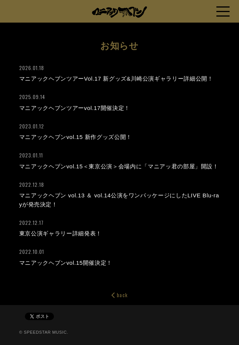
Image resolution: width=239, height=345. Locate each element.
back (119, 295)
